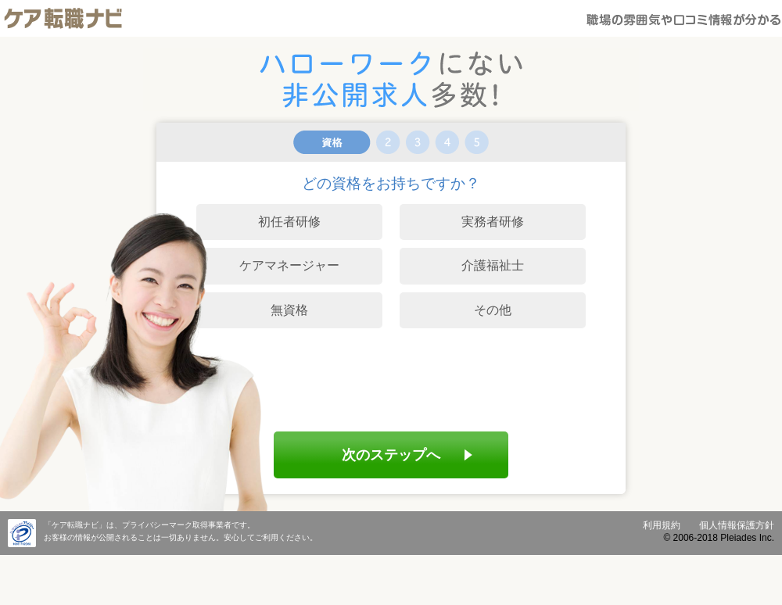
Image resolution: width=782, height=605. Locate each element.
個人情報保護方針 (736, 525)
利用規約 (661, 525)
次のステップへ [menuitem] (391, 454)
